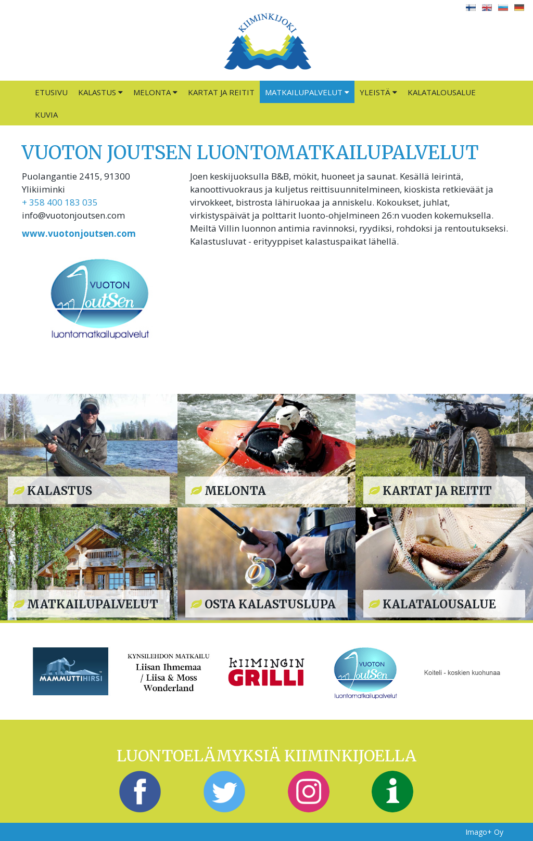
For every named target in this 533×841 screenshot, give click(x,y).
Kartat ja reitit (221, 92)
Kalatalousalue (442, 92)
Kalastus (100, 92)
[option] (71, 671)
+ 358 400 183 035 (60, 202)
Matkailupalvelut (307, 92)
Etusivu (51, 92)
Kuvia (46, 114)
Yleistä (378, 92)
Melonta (155, 92)
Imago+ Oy (484, 832)
